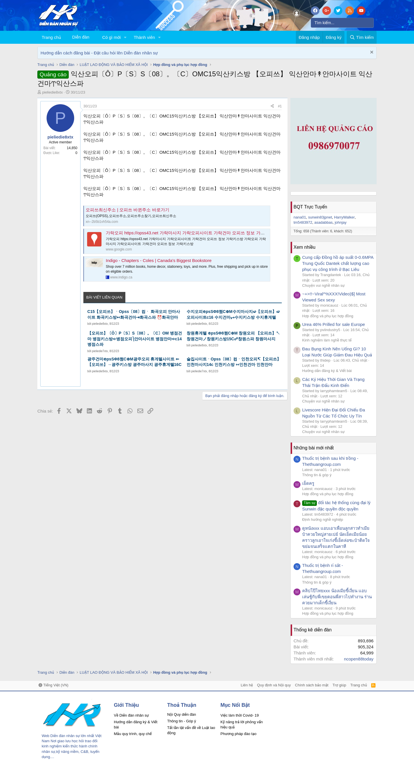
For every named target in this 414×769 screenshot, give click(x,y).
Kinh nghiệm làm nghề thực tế (327, 340)
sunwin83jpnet (320, 217)
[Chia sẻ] (272, 106)
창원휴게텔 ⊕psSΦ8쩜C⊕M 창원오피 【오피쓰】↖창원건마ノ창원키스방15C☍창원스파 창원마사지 (233, 336)
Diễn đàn (80, 37)
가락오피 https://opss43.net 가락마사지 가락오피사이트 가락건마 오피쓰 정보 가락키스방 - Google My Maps (210, 232)
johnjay (340, 222)
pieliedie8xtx (52, 92)
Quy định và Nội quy (274, 685)
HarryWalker (344, 217)
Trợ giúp (339, 685)
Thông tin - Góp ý (181, 721)
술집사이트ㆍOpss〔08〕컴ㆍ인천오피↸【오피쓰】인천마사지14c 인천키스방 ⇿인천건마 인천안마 (234, 362)
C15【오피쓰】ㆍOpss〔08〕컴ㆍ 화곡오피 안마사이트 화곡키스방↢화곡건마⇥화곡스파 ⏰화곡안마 (133, 314)
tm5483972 (303, 222)
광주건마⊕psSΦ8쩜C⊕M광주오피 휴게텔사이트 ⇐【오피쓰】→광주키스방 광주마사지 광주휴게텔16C (134, 362)
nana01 (300, 217)
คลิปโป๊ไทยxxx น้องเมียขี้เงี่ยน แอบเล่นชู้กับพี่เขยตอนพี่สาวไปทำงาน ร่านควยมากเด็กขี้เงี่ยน (337, 596)
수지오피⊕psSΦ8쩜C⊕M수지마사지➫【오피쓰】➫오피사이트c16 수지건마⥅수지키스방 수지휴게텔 (233, 314)
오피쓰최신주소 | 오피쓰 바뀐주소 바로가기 (127, 209)
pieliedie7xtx (100, 351)
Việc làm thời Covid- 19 (240, 715)
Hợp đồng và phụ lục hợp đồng (327, 316)
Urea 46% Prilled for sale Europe (333, 324)
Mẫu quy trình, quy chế (133, 734)
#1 (280, 106)
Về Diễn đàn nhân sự (131, 715)
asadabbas (323, 222)
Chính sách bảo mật (311, 685)
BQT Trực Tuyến (310, 206)
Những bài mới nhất (314, 447)
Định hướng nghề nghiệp (322, 519)
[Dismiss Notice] (371, 53)
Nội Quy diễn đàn (181, 714)
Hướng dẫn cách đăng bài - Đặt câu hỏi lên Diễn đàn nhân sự (99, 52)
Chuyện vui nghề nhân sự (323, 285)
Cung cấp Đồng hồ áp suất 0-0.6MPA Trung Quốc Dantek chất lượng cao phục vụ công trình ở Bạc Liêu (337, 263)
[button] (125, 37)
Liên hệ (247, 685)
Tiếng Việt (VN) (53, 685)
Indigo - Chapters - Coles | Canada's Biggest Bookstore (159, 260)
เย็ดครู (308, 483)
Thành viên (144, 37)
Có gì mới (111, 37)
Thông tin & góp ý (316, 475)
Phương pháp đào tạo (238, 734)
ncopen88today (358, 658)
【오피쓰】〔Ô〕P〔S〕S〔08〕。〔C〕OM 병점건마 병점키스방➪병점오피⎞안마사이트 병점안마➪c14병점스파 (134, 339)
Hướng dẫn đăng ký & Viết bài (327, 371)
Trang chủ (51, 37)
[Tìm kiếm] (342, 23)
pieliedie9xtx (199, 323)
